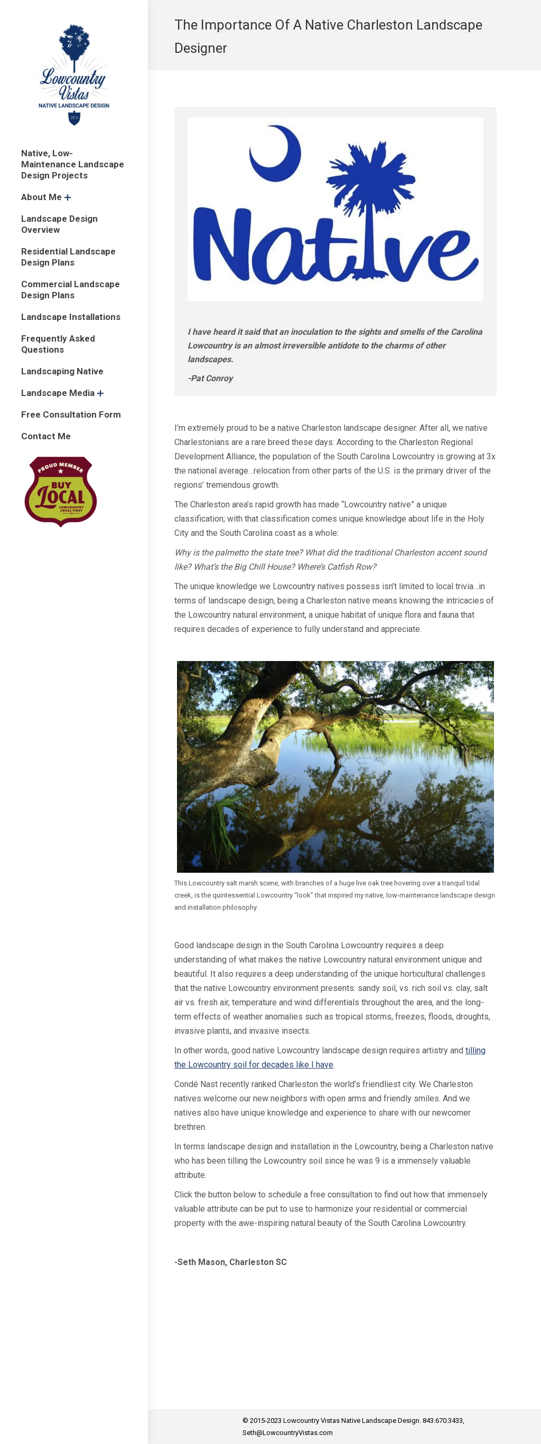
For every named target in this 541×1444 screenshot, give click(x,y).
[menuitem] (74, 164)
